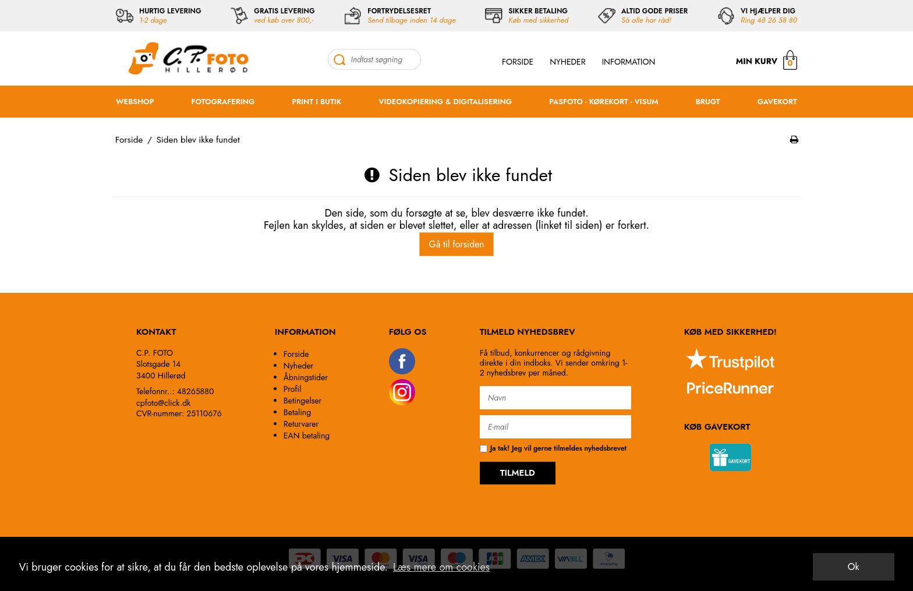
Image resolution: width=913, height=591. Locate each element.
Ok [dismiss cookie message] (853, 567)
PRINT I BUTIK (316, 101)
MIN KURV (766, 59)
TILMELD (517, 472)
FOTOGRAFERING (223, 101)
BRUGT (708, 101)
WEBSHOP (135, 101)
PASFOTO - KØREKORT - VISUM (603, 101)
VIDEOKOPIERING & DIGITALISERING (445, 101)
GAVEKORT (777, 101)
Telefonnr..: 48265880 (175, 391)
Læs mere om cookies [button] (441, 567)
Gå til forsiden (456, 244)
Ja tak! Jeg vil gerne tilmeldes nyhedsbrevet (553, 448)
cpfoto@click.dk (163, 403)
